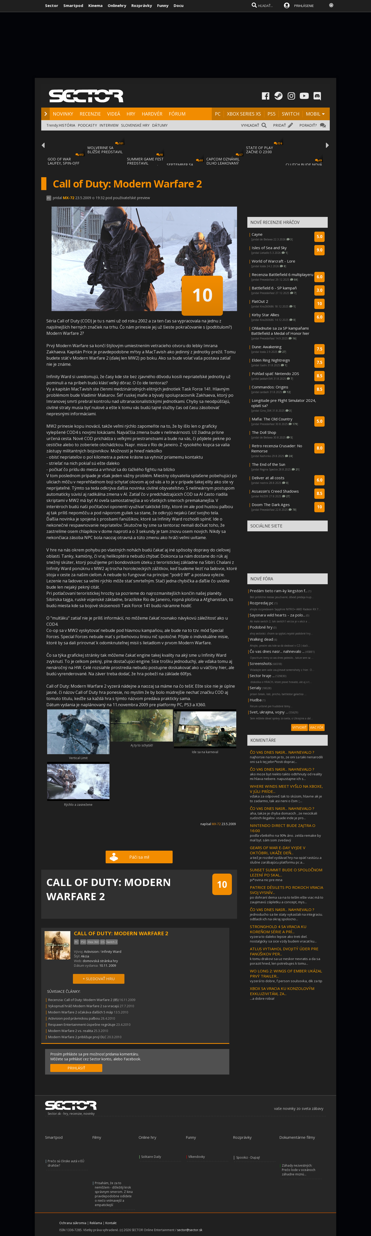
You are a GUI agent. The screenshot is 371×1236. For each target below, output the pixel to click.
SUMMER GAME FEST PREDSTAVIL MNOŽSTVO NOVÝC (145, 163)
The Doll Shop (264, 432)
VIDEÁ (113, 114)
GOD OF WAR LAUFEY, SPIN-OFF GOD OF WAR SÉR (63, 163)
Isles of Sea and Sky (269, 247)
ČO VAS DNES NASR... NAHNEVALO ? (282, 752)
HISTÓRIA (67, 125)
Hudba (256, 699)
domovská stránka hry (100, 960)
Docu (178, 5)
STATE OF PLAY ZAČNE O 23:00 (259, 149)
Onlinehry (117, 5)
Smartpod (73, 5)
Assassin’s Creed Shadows (275, 491)
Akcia (85, 956)
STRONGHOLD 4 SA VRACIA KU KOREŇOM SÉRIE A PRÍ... (278, 929)
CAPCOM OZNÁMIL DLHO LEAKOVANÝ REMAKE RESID (223, 163)
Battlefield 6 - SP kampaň (274, 287)
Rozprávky (141, 5)
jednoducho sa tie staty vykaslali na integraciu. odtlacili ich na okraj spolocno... (286, 916)
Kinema (95, 5)
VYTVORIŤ (299, 727)
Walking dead (261, 639)
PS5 (271, 114)
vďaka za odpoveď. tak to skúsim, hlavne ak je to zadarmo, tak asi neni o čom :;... (286, 798)
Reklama (96, 1223)
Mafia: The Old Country (272, 418)
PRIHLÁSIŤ (76, 1068)
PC (218, 114)
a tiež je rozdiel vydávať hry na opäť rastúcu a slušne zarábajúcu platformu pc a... (286, 860)
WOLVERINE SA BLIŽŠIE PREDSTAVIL (105, 149)
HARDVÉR (152, 114)
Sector (51, 5)
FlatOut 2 (260, 301)
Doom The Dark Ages (271, 504)
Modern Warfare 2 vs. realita (71, 1030)
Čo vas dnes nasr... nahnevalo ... (277, 651)
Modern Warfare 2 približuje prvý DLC (77, 1037)
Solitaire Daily (151, 1156)
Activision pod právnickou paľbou (74, 1018)
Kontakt (110, 1223)
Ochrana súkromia (72, 1223)
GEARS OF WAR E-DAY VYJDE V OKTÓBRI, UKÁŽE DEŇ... (277, 850)
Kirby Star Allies (265, 314)
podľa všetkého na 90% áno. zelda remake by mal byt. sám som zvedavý (285, 837)
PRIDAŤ (279, 125)
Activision (91, 951)
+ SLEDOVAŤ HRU (99, 978)
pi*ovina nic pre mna (266, 879)
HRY (131, 114)
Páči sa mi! (139, 857)
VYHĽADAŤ (250, 125)
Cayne (257, 234)
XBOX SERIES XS (244, 114)
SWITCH (290, 114)
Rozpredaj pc (262, 602)
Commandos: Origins (270, 386)
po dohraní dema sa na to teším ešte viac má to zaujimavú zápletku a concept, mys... (286, 899)
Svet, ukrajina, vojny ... (269, 711)
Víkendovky (196, 1156)
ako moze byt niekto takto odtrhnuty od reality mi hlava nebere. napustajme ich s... (286, 776)
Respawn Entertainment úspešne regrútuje (81, 1024)
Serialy (255, 687)
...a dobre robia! (262, 998)
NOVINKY (63, 114)
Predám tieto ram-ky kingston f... (278, 590)
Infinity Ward (111, 951)
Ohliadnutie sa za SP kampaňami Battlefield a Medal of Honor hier (280, 331)
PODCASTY (87, 125)
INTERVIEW (109, 125)
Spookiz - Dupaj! (248, 1157)
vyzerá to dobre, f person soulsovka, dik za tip (286, 981)
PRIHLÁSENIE (304, 5)
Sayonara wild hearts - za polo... (277, 614)
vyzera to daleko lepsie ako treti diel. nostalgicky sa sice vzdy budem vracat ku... (283, 939)
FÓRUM (177, 114)
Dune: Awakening (267, 346)
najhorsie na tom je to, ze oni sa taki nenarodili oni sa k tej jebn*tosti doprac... (286, 759)
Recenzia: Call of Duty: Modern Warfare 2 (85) (83, 999)
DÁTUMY (159, 125)
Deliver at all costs (268, 477)
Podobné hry (261, 627)
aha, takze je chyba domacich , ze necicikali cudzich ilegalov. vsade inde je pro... (283, 815)
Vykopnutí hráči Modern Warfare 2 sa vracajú (83, 1006)
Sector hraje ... (262, 675)
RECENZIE (90, 114)
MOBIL (313, 114)
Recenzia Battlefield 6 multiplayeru (282, 274)
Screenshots (261, 663)
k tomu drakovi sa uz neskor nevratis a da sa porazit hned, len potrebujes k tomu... (285, 961)
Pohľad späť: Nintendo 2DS (275, 373)
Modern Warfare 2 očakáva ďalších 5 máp (80, 1012)
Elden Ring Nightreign (271, 360)
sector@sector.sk (189, 1230)
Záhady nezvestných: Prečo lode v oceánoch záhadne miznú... (298, 1169)
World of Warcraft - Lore (273, 261)
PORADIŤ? (308, 125)
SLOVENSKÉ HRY (135, 125)
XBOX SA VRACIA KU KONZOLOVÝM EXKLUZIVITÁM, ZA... (282, 991)
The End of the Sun (268, 464)
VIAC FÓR (316, 727)
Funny (162, 5)
